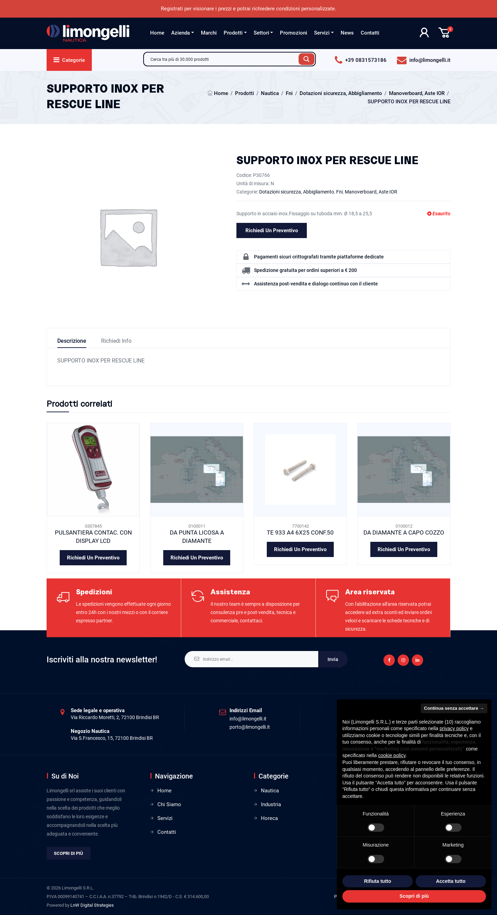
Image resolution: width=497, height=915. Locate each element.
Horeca (269, 818)
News (347, 33)
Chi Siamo (169, 804)
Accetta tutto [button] (451, 881)
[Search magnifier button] (306, 59)
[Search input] (222, 59)
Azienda (180, 33)
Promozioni (293, 33)
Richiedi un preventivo (271, 230)
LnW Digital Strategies (92, 905)
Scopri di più (68, 853)
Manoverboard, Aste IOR (417, 93)
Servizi (322, 33)
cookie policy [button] (392, 755)
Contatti (370, 33)
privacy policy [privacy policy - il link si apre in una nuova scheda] (454, 728)
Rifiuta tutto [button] (377, 881)
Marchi (209, 33)
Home (157, 33)
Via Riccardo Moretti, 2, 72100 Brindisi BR (115, 717)
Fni (289, 93)
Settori (261, 33)
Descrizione (71, 341)
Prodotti (233, 33)
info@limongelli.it (248, 718)
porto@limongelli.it (250, 727)
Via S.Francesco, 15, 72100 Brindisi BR (112, 738)
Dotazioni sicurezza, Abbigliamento (341, 93)
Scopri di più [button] (414, 896)
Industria (271, 804)
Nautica (270, 93)
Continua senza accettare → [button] (454, 708)
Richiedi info (116, 341)
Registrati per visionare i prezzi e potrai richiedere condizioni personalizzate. (248, 9)
